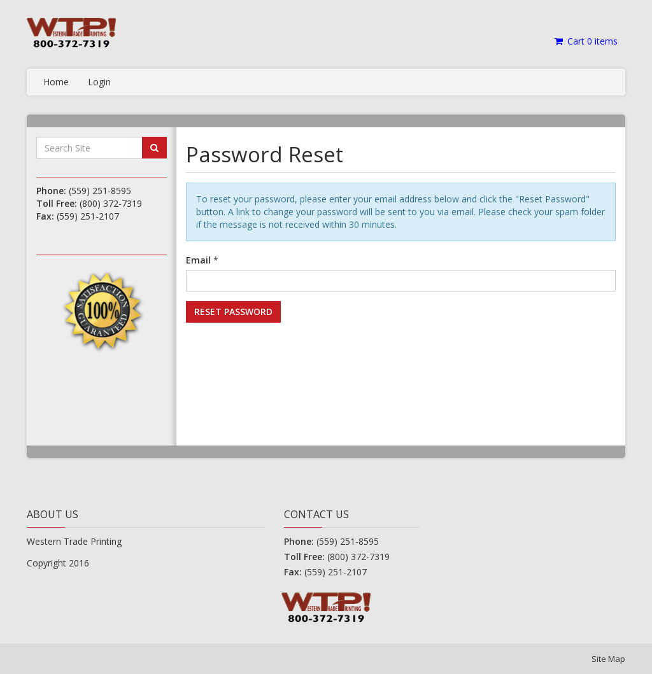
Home (56, 82)
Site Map (608, 658)
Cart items (585, 41)
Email (198, 260)
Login (99, 82)
